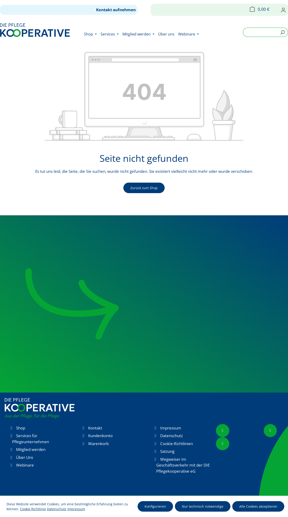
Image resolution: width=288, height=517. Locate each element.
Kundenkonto (100, 435)
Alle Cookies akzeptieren (258, 506)
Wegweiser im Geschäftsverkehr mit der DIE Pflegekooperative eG (183, 465)
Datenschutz (171, 435)
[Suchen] (282, 32)
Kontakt (95, 428)
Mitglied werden (30, 449)
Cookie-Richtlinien (176, 443)
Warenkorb (98, 443)
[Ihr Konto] (283, 10)
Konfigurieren (155, 506)
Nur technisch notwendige (202, 506)
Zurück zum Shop (144, 188)
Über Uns (24, 457)
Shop (20, 428)
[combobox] (260, 32)
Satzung (167, 451)
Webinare (25, 465)
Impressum (170, 428)
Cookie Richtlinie (33, 509)
